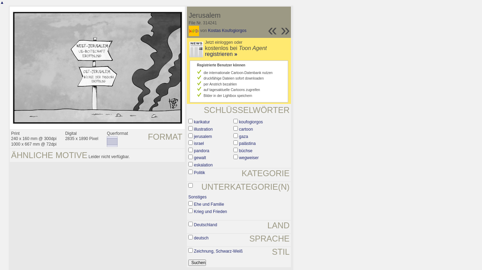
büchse (245, 150)
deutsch (201, 238)
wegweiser (249, 157)
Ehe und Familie (209, 204)
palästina (247, 143)
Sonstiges (197, 197)
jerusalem (203, 136)
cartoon (246, 129)
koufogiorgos (251, 122)
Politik (199, 172)
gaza (243, 136)
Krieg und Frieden (210, 211)
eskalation (203, 165)
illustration (203, 129)
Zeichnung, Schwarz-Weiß (218, 251)
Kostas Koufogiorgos (227, 30)
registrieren (221, 54)
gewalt (200, 157)
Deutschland (205, 224)
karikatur (202, 122)
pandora (201, 150)
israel (199, 143)
